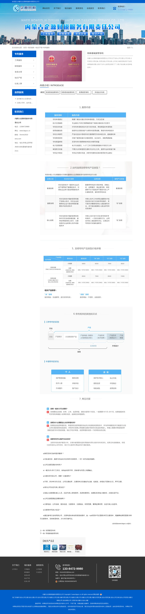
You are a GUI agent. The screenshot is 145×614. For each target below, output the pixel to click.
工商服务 (18, 60)
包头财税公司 (67, 600)
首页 (25, 47)
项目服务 (68, 8)
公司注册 (56, 597)
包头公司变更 (124, 597)
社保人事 (18, 84)
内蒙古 (51, 597)
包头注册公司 (33, 597)
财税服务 (18, 66)
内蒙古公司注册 (86, 597)
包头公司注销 (115, 597)
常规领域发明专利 (52, 533)
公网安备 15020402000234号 (67, 581)
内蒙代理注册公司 (65, 597)
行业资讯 (39, 572)
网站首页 (46, 8)
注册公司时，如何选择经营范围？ (25, 103)
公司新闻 (39, 569)
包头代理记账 (106, 597)
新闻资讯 (79, 8)
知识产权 (39, 47)
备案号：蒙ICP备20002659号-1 (65, 578)
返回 (128, 47)
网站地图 (96, 594)
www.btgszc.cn (123, 523)
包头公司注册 (24, 597)
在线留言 (90, 8)
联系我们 (101, 8)
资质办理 (18, 72)
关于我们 (57, 8)
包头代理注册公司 (43, 597)
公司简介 (15, 569)
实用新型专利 (50, 530)
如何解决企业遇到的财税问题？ (25, 99)
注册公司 (76, 597)
